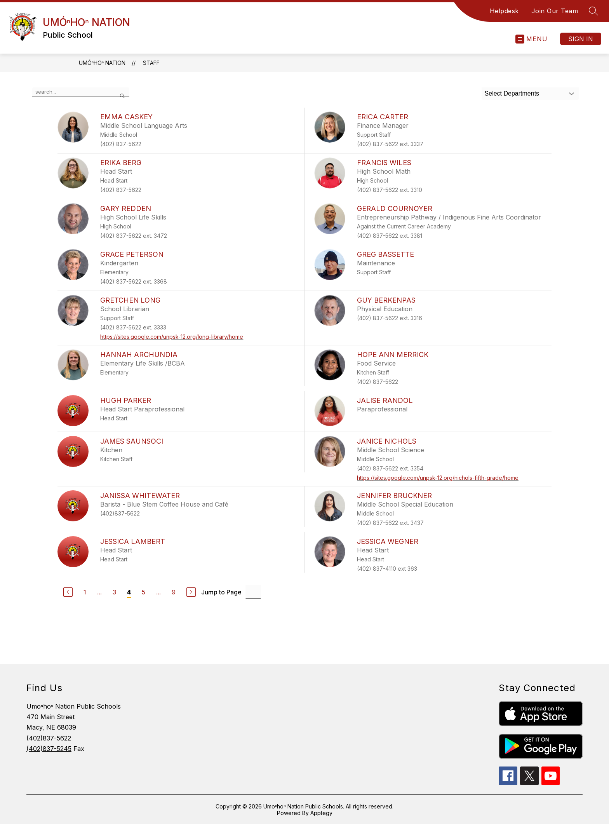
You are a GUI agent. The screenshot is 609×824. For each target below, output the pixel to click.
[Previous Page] (68, 592)
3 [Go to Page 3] (114, 592)
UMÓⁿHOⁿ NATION (102, 62)
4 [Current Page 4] (129, 592)
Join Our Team (554, 11)
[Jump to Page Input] (253, 592)
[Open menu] (531, 39)
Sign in (580, 39)
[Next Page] (191, 592)
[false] (80, 92)
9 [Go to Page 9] (174, 592)
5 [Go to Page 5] (143, 592)
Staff (151, 62)
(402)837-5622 (48, 738)
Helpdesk (504, 11)
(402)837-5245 (48, 749)
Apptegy (321, 813)
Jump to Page (221, 592)
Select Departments (512, 93)
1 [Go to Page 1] (85, 592)
